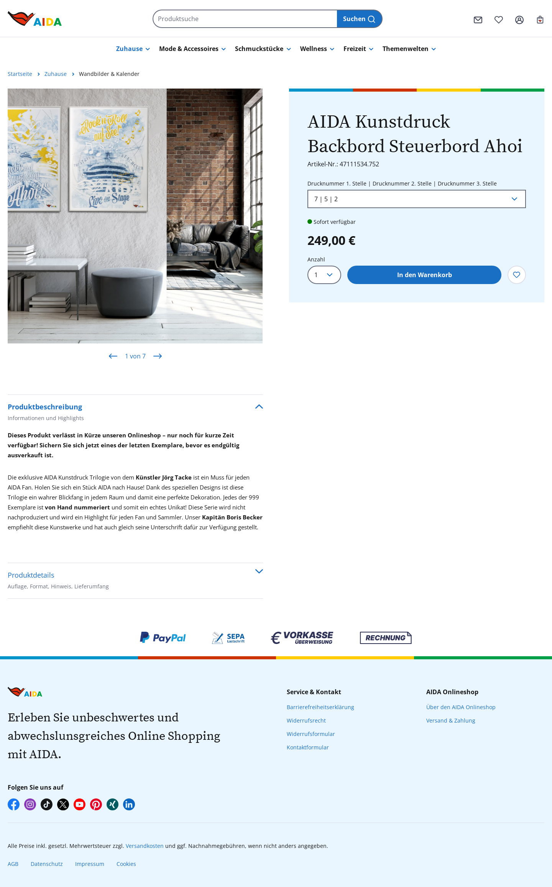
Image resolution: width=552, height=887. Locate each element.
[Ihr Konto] (519, 19)
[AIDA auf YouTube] (79, 804)
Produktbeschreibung (46, 413)
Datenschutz (47, 863)
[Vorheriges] (113, 355)
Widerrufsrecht (306, 720)
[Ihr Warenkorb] (540, 19)
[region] (135, 228)
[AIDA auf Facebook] (14, 804)
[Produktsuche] (245, 19)
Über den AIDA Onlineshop (461, 707)
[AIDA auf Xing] (112, 804)
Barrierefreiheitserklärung (320, 707)
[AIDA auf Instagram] (30, 804)
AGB (13, 863)
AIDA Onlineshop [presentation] (452, 692)
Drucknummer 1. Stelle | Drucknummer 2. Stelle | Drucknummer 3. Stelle (402, 183)
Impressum (89, 863)
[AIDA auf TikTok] (47, 804)
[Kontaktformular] (478, 19)
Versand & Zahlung (450, 720)
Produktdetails (58, 581)
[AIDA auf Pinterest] (96, 804)
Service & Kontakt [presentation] (314, 692)
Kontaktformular (308, 747)
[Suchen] (360, 19)
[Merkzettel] (498, 19)
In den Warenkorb (424, 275)
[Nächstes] (157, 355)
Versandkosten (145, 845)
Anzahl (316, 259)
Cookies (126, 863)
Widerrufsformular (311, 734)
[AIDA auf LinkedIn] (129, 804)
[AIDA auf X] (63, 804)
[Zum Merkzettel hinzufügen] (517, 275)
